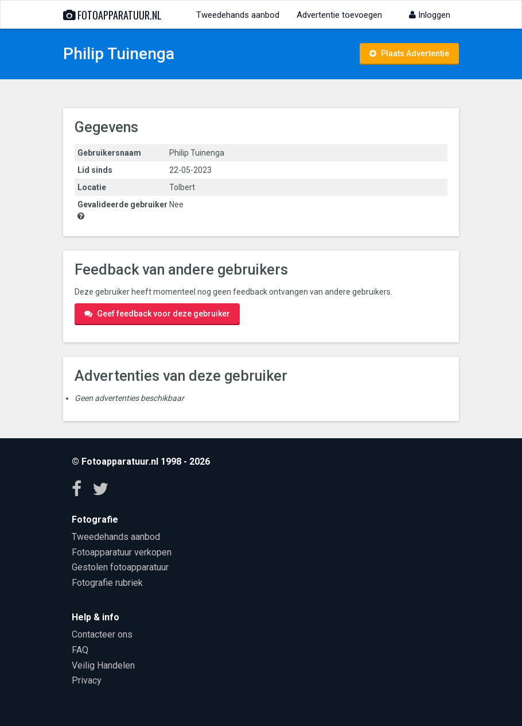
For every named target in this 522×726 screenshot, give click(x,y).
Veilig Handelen (103, 665)
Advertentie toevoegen (339, 15)
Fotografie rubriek (107, 582)
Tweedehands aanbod (237, 15)
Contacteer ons (102, 634)
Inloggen (429, 15)
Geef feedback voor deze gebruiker (157, 313)
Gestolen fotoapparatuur (120, 567)
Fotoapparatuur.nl (112, 14)
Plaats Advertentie (409, 53)
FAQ (80, 649)
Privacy (87, 680)
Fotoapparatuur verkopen (122, 552)
